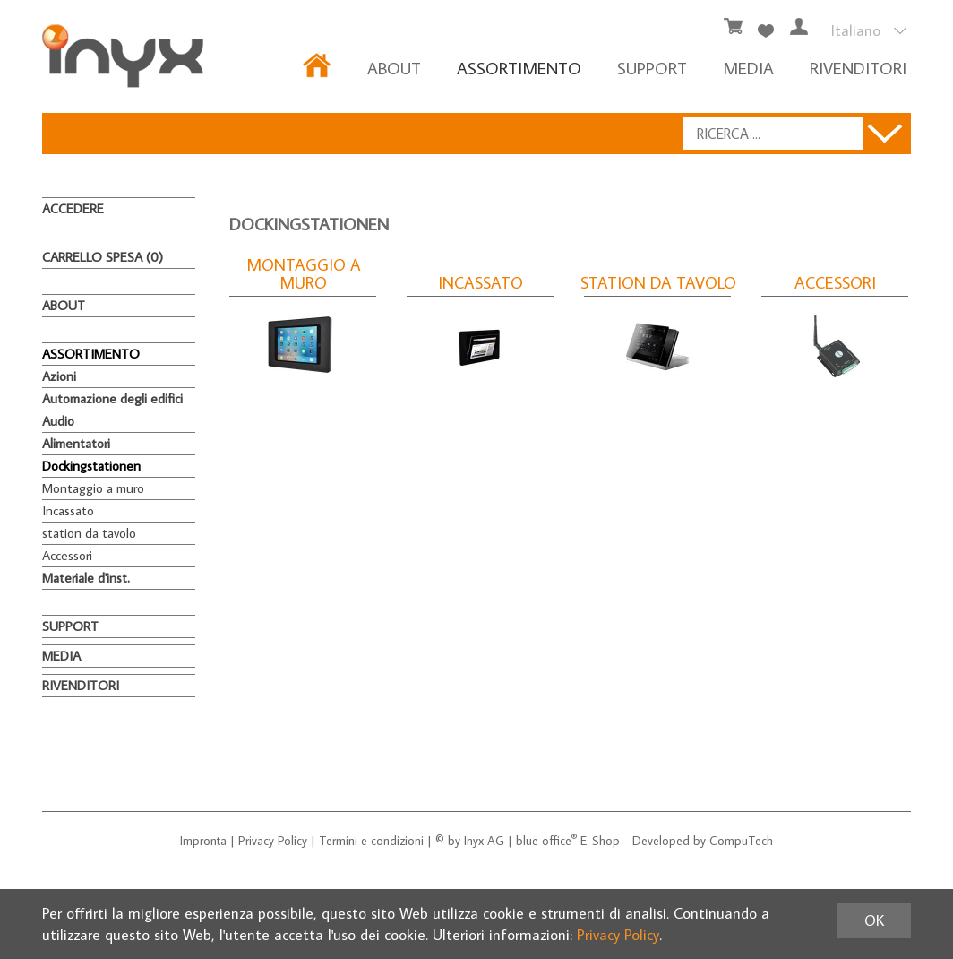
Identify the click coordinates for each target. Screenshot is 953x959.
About (394, 67)
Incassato (68, 510)
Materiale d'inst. (86, 577)
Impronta (203, 841)
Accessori (67, 555)
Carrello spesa (102, 256)
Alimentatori (76, 443)
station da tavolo (89, 532)
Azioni (59, 375)
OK (874, 920)
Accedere (73, 208)
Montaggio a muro (93, 488)
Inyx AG (484, 841)
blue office (546, 841)
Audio (58, 420)
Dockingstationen (91, 465)
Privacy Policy (272, 841)
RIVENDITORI (858, 67)
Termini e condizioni (371, 841)
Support (652, 67)
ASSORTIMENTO (519, 67)
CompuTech (741, 841)
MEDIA (748, 67)
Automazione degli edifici (112, 398)
